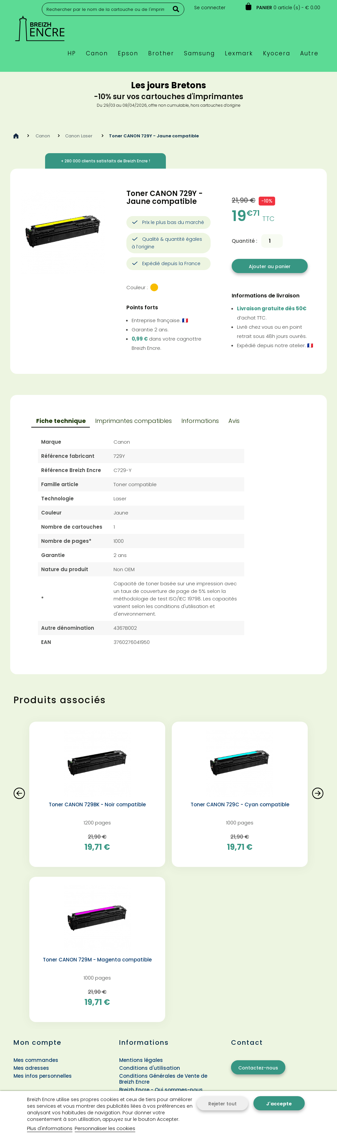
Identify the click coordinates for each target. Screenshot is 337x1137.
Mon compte (37, 1042)
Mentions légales (141, 1060)
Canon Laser (79, 136)
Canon (43, 136)
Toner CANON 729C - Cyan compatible (240, 804)
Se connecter (209, 7)
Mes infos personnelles (42, 1075)
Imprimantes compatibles (133, 421)
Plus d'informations (49, 1128)
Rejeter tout (222, 1103)
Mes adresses (31, 1068)
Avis (234, 421)
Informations (200, 421)
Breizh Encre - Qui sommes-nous (161, 1089)
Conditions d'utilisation (149, 1068)
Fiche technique (61, 421)
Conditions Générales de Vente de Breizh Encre (163, 1078)
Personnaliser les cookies (105, 1128)
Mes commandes (35, 1060)
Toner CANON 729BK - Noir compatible (97, 804)
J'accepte (279, 1103)
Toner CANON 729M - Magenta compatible (97, 960)
